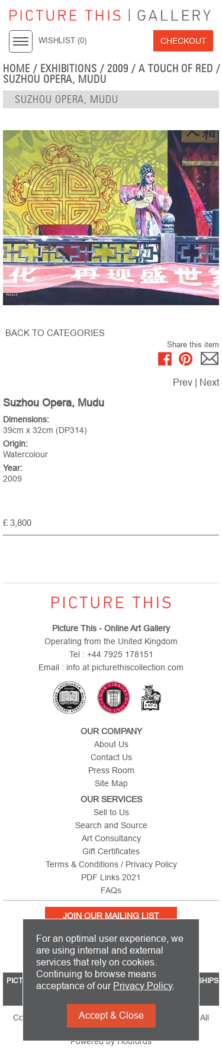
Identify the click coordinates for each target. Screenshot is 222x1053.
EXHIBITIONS (69, 68)
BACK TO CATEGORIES (55, 333)
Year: (12, 468)
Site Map (111, 783)
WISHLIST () (62, 41)
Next (209, 382)
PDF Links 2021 (111, 877)
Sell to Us (111, 812)
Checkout (183, 41)
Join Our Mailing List (111, 915)
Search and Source (111, 825)
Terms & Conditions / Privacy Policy (111, 864)
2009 (117, 68)
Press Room (111, 770)
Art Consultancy (111, 838)
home (16, 68)
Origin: (15, 443)
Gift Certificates (111, 851)
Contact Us (111, 757)
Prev (182, 382)
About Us (111, 744)
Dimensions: (26, 419)
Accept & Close (111, 1015)
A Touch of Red (176, 68)
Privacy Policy (142, 986)
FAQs (111, 890)
